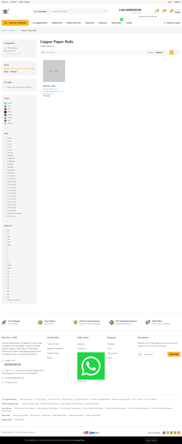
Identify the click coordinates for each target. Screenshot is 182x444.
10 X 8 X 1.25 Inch (81, 399)
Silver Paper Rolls (59, 415)
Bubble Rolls (57, 23)
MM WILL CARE (49, 86)
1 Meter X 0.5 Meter (14, 213)
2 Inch (9, 138)
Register (177, 2)
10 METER (11, 158)
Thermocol (102, 23)
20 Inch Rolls (34, 415)
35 (8, 280)
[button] (174, 11)
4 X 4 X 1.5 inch (54, 399)
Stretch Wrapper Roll (30, 404)
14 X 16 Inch (11, 196)
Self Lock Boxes (26, 399)
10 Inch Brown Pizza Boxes (47, 408)
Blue (9, 106)
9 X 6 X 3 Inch (67, 399)
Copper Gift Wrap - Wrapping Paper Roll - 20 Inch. (53, 91)
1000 (9, 245)
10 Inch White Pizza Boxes (115, 408)
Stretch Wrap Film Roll (49, 404)
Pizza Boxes (6, 411)
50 (8, 233)
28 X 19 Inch (11, 210)
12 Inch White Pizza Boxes (138, 408)
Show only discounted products (19, 87)
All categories (11, 48)
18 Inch (9, 153)
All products (116, 23)
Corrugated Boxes (40, 23)
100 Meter (11, 170)
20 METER (11, 161)
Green (10, 103)
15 (8, 271)
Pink (9, 120)
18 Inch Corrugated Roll (100, 399)
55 (8, 288)
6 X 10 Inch (11, 176)
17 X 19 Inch (11, 199)
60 (8, 291)
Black (10, 112)
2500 (9, 265)
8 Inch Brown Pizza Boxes (24, 408)
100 (8, 236)
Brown (10, 115)
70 (8, 297)
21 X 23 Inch (11, 202)
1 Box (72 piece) (13, 300)
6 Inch (9, 144)
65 (8, 294)
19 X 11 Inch (11, 205)
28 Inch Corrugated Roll (120, 399)
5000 (9, 268)
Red (9, 109)
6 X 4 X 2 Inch (137, 399)
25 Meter (10, 164)
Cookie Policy (80, 440)
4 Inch (9, 141)
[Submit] (105, 11)
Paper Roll (90, 23)
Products (12, 30)
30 (8, 277)
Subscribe (173, 354)
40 (8, 283)
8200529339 (13, 364)
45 (8, 286)
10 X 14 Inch (11, 184)
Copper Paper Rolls (13, 54)
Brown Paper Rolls (20, 415)
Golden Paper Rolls (75, 415)
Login (170, 2)
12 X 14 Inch (11, 187)
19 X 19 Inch (11, 208)
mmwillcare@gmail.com (14, 378)
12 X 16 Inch (11, 193)
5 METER (10, 156)
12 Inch (9, 150)
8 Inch (9, 147)
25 (8, 231)
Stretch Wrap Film (74, 23)
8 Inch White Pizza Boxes (93, 408)
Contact (129, 23)
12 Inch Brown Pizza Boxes (70, 408)
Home (4, 30)
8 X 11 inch (11, 216)
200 (8, 239)
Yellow (10, 123)
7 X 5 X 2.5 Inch (40, 399)
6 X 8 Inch (10, 173)
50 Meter (10, 167)
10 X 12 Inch (11, 182)
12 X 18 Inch (11, 190)
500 (8, 242)
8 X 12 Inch (11, 179)
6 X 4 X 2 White (151, 399)
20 (8, 274)
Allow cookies (151, 440)
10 (8, 262)
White (10, 117)
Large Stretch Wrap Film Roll (71, 404)
